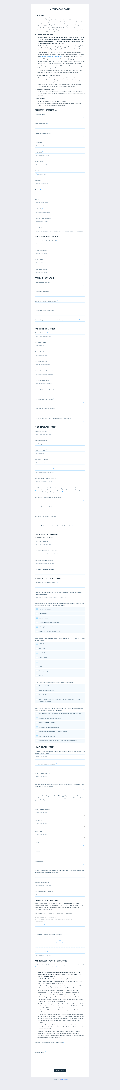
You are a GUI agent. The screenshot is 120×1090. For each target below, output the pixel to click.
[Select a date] (61, 174)
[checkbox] (35, 490)
